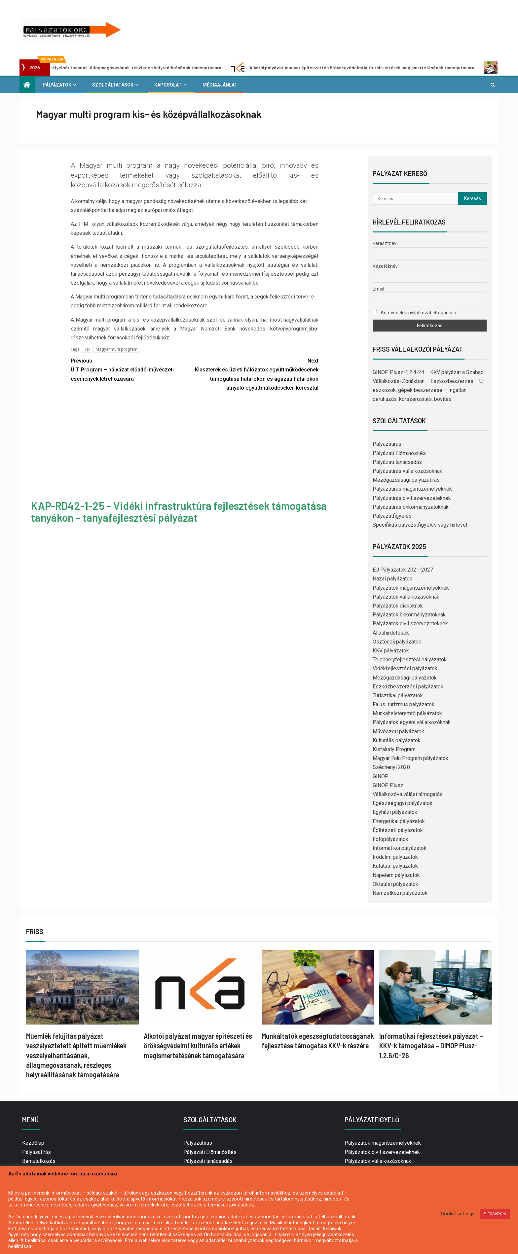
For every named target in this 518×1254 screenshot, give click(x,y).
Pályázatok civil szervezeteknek (410, 623)
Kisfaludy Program (394, 749)
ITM (87, 349)
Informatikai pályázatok (399, 848)
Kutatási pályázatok (395, 866)
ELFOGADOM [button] (495, 1214)
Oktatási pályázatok (395, 884)
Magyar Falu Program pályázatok (410, 758)
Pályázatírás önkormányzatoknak (411, 507)
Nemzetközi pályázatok (400, 893)
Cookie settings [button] (458, 1214)
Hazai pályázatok (392, 578)
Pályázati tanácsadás (397, 462)
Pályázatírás (387, 444)
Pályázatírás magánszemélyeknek (412, 489)
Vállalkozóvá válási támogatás (408, 794)
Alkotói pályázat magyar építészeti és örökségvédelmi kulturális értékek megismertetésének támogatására (363, 67)
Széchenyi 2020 (391, 767)
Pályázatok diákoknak (398, 606)
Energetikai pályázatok (399, 821)
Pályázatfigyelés (392, 516)
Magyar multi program (116, 349)
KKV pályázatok (391, 650)
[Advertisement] (194, 447)
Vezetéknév (385, 266)
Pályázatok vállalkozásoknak (406, 597)
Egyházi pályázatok (395, 812)
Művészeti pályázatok (398, 731)
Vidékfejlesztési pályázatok (405, 668)
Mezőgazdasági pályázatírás (406, 480)
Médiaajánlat (220, 84)
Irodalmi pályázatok (395, 857)
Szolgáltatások (112, 84)
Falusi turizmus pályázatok (403, 704)
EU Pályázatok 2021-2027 (403, 570)
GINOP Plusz (388, 785)
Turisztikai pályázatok (398, 695)
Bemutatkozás (39, 1161)
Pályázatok (57, 84)
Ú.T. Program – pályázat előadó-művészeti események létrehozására (133, 369)
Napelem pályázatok (396, 875)
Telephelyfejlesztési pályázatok (410, 659)
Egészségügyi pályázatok (402, 803)
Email (378, 289)
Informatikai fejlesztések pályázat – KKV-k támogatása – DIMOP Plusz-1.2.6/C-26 (431, 1045)
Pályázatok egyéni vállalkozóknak (412, 722)
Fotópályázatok (390, 839)
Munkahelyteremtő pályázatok (407, 713)
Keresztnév (384, 243)
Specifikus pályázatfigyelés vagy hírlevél (420, 525)
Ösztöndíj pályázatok (397, 642)
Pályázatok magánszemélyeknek (411, 588)
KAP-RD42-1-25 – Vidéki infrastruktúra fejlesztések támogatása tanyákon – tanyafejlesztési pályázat (179, 511)
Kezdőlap (33, 1143)
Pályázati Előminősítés (399, 453)
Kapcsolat (168, 84)
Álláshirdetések (391, 633)
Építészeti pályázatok (398, 830)
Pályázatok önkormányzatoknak (409, 614)
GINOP (380, 776)
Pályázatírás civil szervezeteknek (412, 498)
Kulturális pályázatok (397, 740)
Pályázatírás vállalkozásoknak (407, 471)
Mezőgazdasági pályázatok (405, 678)
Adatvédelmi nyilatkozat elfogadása (414, 312)
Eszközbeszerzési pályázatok (408, 686)
